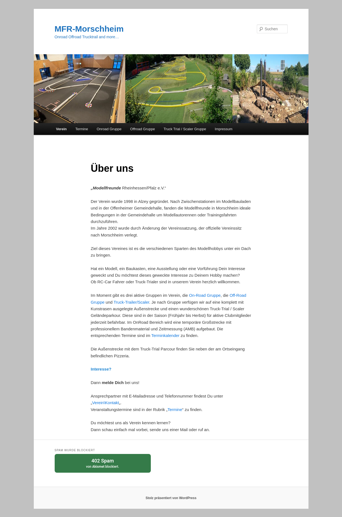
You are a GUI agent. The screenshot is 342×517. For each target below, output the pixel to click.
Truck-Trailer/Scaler (131, 302)
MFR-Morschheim (89, 28)
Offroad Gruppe (142, 129)
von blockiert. (103, 463)
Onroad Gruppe (109, 129)
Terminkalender (166, 335)
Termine (81, 129)
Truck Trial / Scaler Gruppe (184, 129)
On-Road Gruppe (205, 295)
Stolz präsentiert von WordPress (171, 498)
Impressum (223, 129)
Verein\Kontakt (105, 402)
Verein (61, 129)
